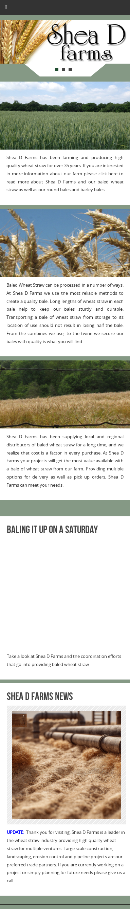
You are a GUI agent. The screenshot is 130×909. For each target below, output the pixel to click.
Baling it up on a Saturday (52, 529)
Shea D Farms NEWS (40, 696)
